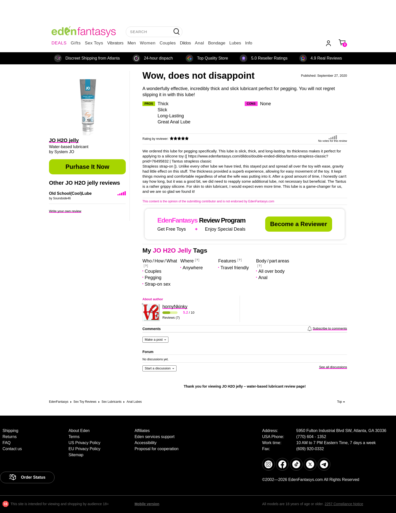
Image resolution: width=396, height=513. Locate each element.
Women (148, 43)
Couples (168, 43)
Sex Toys (94, 43)
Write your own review (65, 211)
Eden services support (155, 437)
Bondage (216, 43)
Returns (10, 437)
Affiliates (142, 430)
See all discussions (333, 367)
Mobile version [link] (147, 504)
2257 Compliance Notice (344, 504)
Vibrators (115, 43)
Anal (199, 43)
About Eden (79, 430)
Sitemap (75, 455)
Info (248, 43)
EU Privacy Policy (84, 449)
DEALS (59, 43)
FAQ (7, 443)
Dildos (185, 43)
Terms (74, 437)
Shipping (10, 430)
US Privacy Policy (84, 443)
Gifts (76, 43)
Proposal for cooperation (157, 449)
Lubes (235, 43)
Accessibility (146, 443)
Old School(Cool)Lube (70, 193)
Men (132, 43)
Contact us (12, 449)
